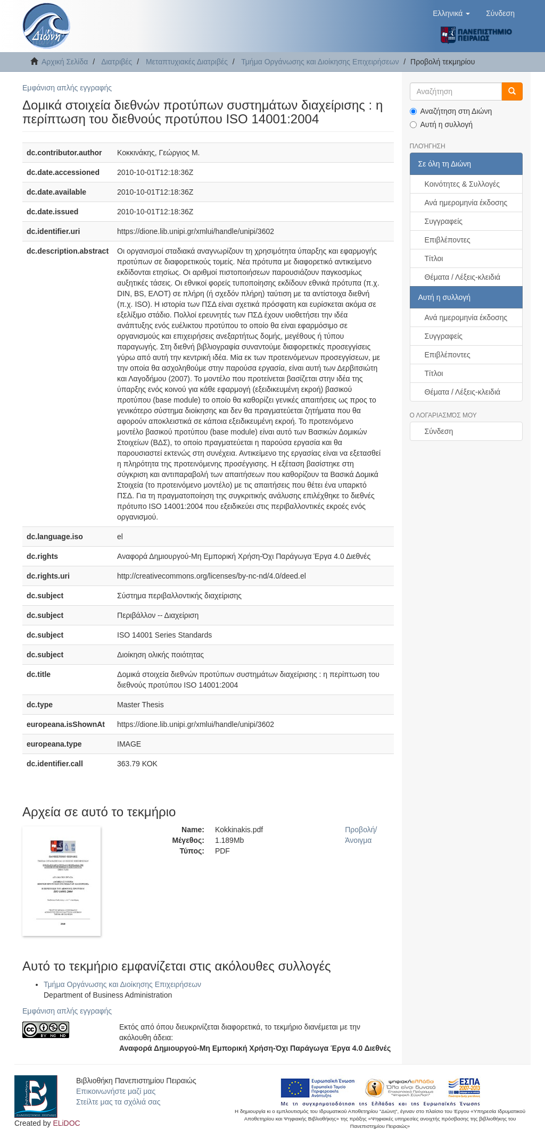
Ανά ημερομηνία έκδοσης (466, 202)
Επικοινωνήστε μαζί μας (115, 1091)
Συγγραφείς (444, 221)
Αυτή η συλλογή (441, 124)
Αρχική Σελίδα (65, 61)
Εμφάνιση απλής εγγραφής (67, 87)
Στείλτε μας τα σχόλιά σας (118, 1102)
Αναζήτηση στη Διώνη (451, 111)
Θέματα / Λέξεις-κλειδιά (463, 277)
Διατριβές (116, 61)
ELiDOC (66, 1123)
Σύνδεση (439, 431)
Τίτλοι (434, 258)
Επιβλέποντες (447, 240)
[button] (451, 13)
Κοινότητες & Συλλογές (462, 184)
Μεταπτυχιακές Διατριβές (187, 61)
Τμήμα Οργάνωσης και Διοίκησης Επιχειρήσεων (320, 61)
